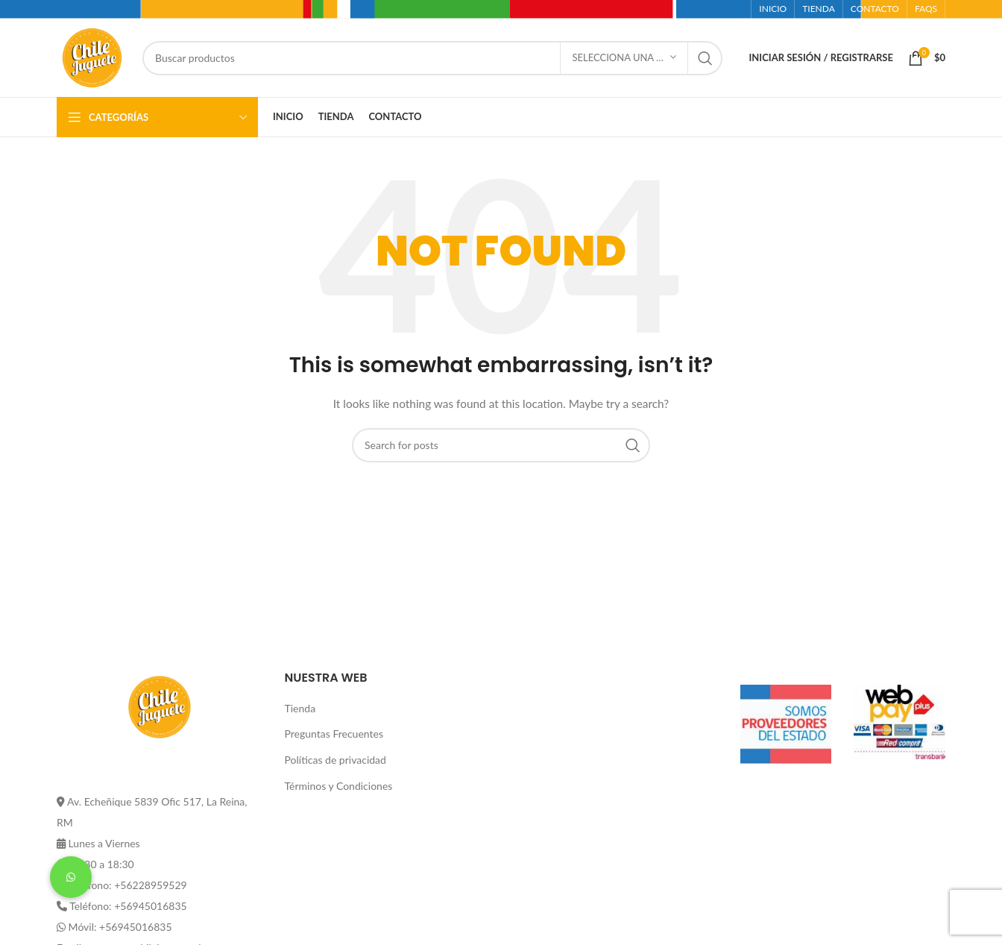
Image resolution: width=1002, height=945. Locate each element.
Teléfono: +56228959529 (127, 885)
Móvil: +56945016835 (120, 926)
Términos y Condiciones (339, 785)
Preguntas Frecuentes (334, 733)
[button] (71, 877)
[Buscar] (432, 58)
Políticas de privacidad (335, 759)
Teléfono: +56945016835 (127, 906)
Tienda (300, 708)
